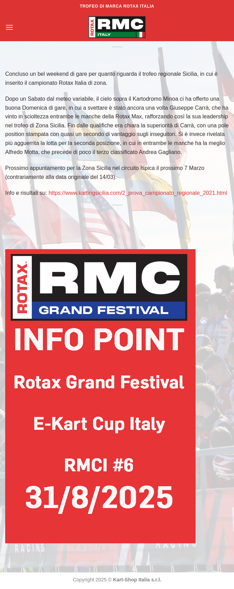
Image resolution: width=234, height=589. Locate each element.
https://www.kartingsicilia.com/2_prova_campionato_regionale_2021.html (137, 193)
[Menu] (9, 27)
